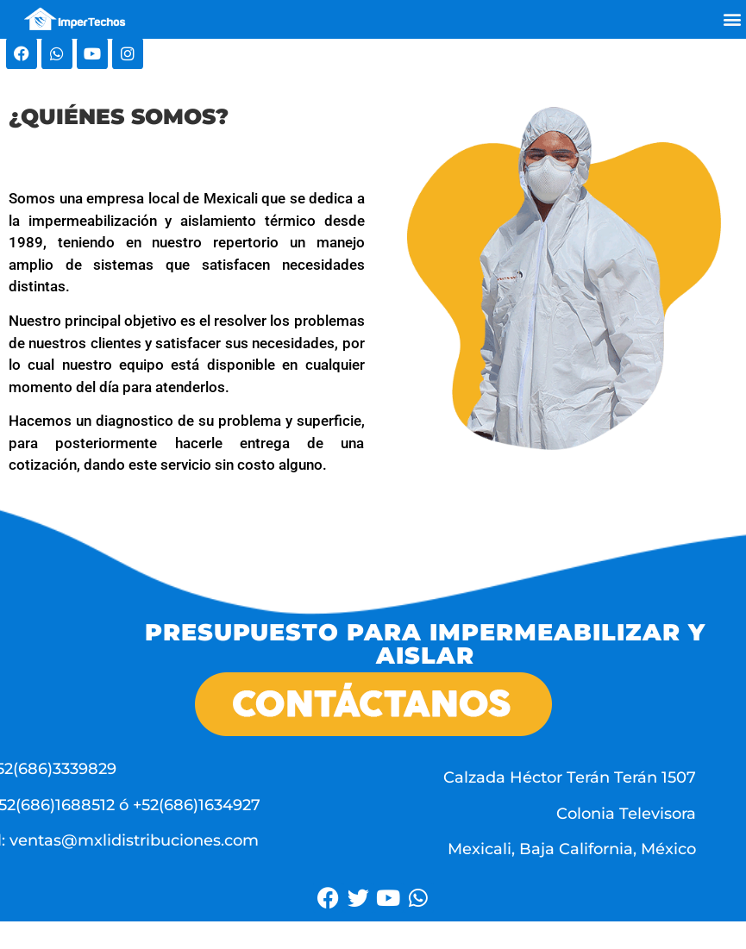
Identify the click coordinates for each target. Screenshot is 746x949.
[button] (732, 19)
